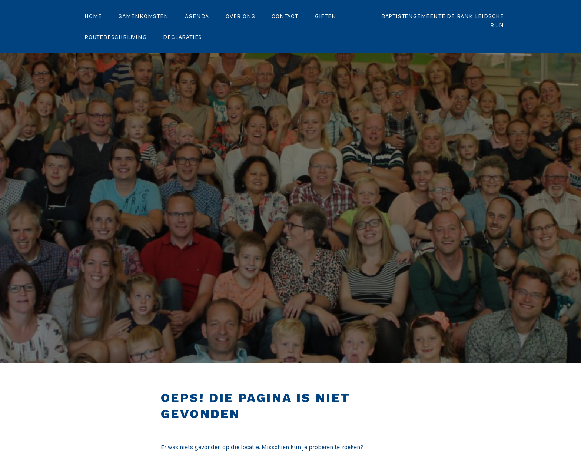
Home (93, 16)
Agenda (197, 16)
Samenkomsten (144, 16)
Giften (325, 16)
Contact (285, 16)
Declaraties (182, 36)
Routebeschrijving (115, 36)
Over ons (240, 16)
